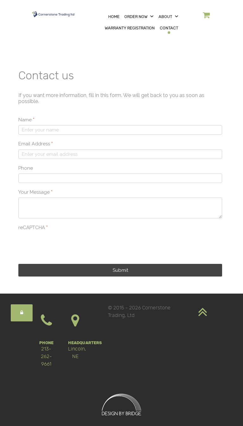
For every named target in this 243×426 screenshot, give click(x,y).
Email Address (35, 144)
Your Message (35, 192)
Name (26, 120)
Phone (25, 168)
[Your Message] (120, 208)
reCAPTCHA (33, 227)
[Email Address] (120, 154)
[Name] (120, 130)
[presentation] (66, 245)
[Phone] (120, 178)
